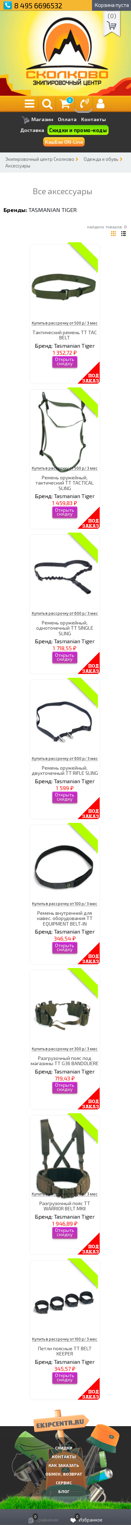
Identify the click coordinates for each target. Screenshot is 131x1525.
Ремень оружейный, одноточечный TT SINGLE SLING (64, 628)
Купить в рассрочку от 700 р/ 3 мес (65, 1194)
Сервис (64, 1482)
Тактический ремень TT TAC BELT (64, 334)
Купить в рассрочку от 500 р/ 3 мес (65, 323)
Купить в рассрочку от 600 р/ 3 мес (65, 613)
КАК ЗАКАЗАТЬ (63, 1465)
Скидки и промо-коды (78, 130)
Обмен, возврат (63, 1473)
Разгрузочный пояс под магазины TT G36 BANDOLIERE (65, 1060)
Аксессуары (17, 165)
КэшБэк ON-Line (64, 142)
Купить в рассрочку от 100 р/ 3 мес (64, 903)
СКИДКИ (63, 1447)
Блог (64, 1491)
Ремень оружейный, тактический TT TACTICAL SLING (65, 482)
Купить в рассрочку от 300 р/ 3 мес (65, 1048)
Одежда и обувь (101, 159)
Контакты (93, 119)
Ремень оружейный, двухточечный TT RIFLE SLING (65, 770)
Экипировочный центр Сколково (39, 159)
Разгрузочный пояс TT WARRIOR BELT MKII (64, 1205)
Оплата (67, 119)
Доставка (32, 130)
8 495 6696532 (38, 5)
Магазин (37, 120)
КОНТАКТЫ (64, 1456)
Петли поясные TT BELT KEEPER (65, 1351)
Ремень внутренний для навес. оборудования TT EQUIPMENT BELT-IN (65, 918)
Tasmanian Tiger (53, 209)
